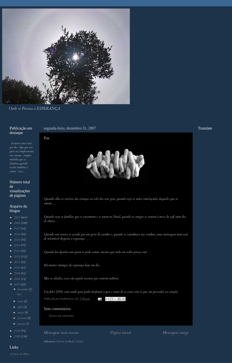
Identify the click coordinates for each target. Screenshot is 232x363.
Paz (19, 294)
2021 (17, 217)
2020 (17, 223)
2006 (17, 331)
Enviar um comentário (61, 316)
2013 (17, 251)
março (21, 313)
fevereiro (22, 318)
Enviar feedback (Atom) (70, 341)
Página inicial (120, 332)
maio (20, 301)
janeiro (21, 324)
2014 (17, 245)
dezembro (23, 289)
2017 (17, 229)
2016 (17, 234)
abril (20, 307)
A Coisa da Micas (20, 354)
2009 (17, 273)
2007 (17, 284)
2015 (17, 240)
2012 (17, 257)
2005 (17, 336)
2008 (17, 279)
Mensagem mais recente (61, 332)
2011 (17, 262)
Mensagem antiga (175, 332)
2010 (17, 268)
